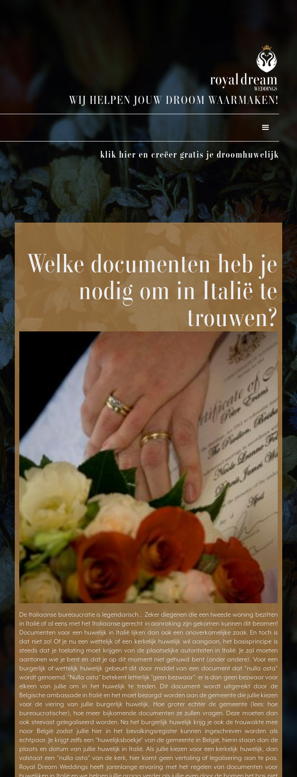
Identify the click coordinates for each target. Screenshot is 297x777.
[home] (218, 67)
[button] (265, 127)
